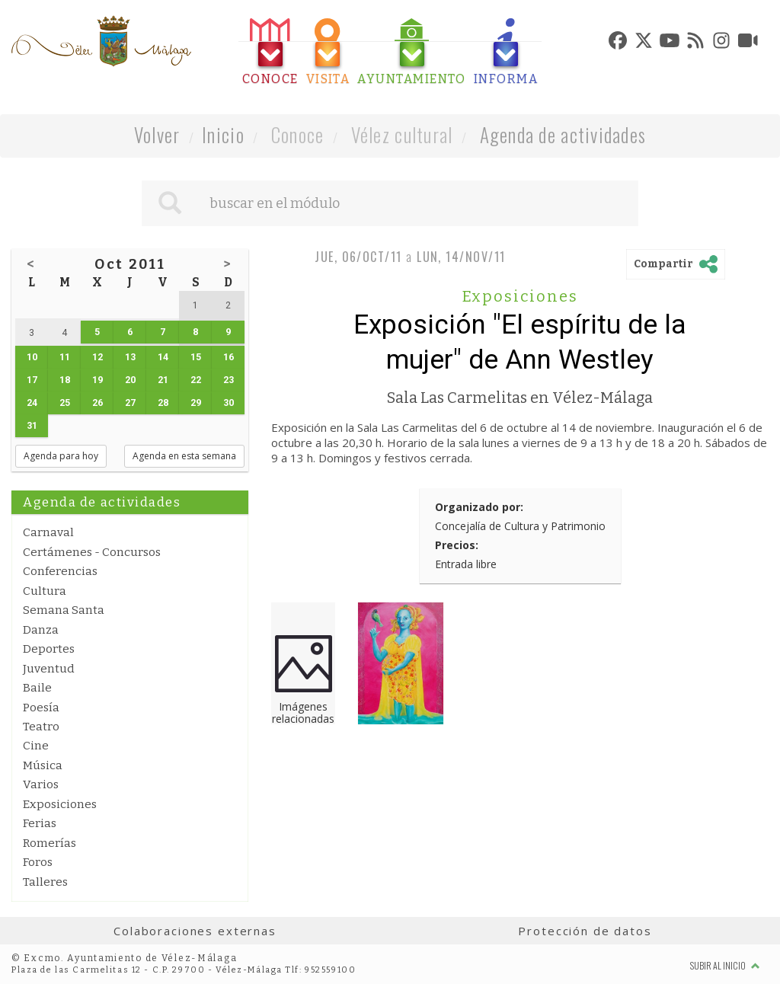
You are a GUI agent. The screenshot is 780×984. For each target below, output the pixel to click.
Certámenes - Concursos (92, 552)
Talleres (45, 882)
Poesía (41, 707)
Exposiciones (60, 804)
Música (42, 765)
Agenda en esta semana (184, 455)
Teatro (41, 726)
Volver (157, 134)
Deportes (49, 649)
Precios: (456, 545)
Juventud (49, 669)
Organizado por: (479, 507)
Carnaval (48, 532)
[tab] (270, 52)
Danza (41, 630)
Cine (36, 745)
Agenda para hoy (61, 455)
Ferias (39, 823)
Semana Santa (63, 610)
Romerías (49, 843)
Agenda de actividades (563, 134)
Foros (38, 862)
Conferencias (60, 571)
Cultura (44, 591)
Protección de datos (584, 930)
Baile (37, 688)
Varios (41, 784)
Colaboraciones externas (195, 930)
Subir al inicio (725, 965)
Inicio (223, 134)
